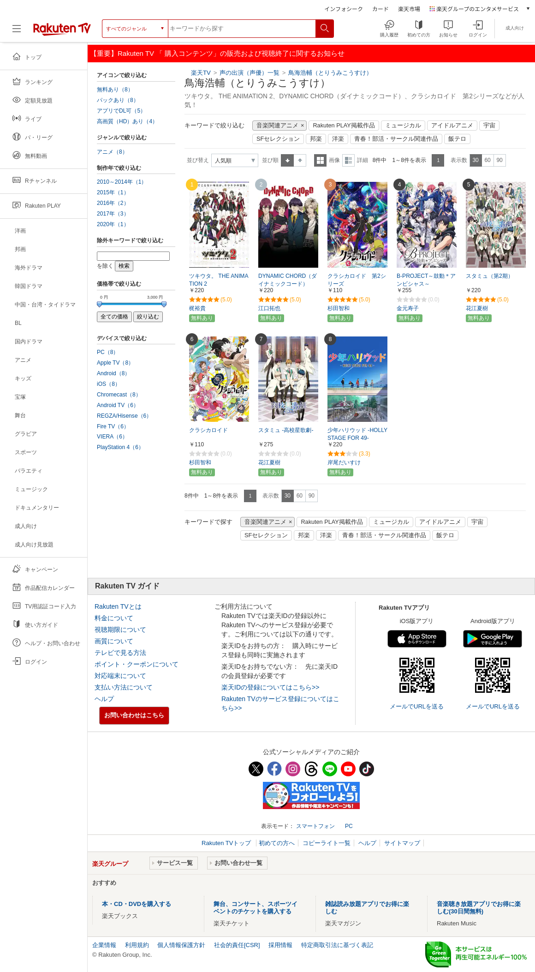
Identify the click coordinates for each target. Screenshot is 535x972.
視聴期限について (120, 629)
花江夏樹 (477, 308)
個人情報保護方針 (181, 945)
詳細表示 (348, 160)
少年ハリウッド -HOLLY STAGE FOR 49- (357, 434)
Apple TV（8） (115, 363)
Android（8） (113, 373)
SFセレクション (278, 139)
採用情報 (280, 945)
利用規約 (137, 945)
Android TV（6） (118, 405)
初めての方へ (277, 843)
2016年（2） (113, 203)
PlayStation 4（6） (120, 447)
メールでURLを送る (417, 706)
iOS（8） (108, 384)
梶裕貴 (197, 308)
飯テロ (457, 139)
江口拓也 (269, 308)
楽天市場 (409, 8)
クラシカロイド (208, 430)
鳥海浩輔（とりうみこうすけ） (330, 72)
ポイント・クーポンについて (136, 664)
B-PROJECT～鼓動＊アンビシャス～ (426, 280)
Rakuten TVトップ (227, 843)
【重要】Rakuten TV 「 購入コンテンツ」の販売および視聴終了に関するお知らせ (217, 53)
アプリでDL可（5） (121, 111)
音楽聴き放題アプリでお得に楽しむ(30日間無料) (479, 907)
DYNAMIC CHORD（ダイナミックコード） (287, 280)
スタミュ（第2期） (489, 276)
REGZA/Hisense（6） (124, 416)
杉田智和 (338, 308)
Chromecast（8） (119, 394)
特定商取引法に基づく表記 (337, 945)
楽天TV (201, 72)
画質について (114, 641)
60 (487, 160)
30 (475, 160)
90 (499, 160)
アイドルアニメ (452, 125)
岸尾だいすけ (344, 462)
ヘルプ (104, 698)
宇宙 (489, 125)
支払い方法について (124, 687)
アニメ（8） (112, 152)
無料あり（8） (115, 89)
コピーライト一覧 (327, 843)
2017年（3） (113, 213)
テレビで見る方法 (120, 652)
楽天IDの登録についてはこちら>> (270, 687)
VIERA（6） (112, 436)
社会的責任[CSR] (237, 945)
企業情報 (104, 945)
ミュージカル (403, 125)
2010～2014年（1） (122, 182)
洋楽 (338, 139)
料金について (114, 618)
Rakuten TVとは (118, 606)
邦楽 (316, 139)
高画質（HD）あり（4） (127, 121)
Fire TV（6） (113, 426)
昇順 (287, 160)
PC (349, 826)
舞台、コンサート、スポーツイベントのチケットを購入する (255, 907)
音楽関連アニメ (277, 125)
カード (380, 8)
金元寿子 (408, 308)
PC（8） (108, 352)
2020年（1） (113, 224)
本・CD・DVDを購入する (136, 903)
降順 (300, 160)
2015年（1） (113, 192)
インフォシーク (343, 8)
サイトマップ (402, 843)
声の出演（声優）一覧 (249, 72)
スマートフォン (315, 826)
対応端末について (120, 675)
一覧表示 (320, 160)
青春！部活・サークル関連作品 (396, 139)
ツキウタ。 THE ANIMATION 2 (218, 280)
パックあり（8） (118, 100)
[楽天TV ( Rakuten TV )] (62, 29)
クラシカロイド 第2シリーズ (356, 280)
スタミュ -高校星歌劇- (285, 430)
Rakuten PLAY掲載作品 (343, 125)
